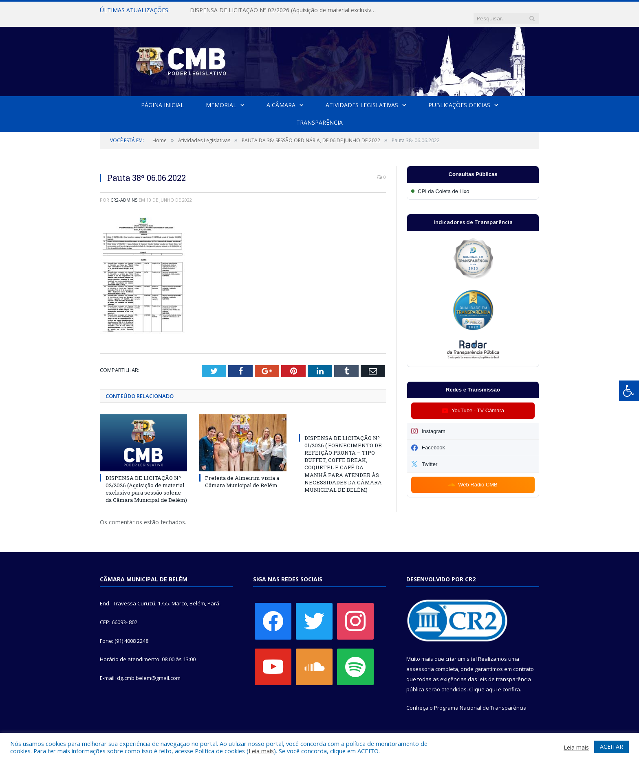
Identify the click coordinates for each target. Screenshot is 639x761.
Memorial (221, 97)
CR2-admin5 (123, 192)
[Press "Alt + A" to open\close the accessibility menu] (629, 390)
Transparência (319, 114)
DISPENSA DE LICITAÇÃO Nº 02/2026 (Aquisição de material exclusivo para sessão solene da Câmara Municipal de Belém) (283, 10)
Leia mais (261, 751)
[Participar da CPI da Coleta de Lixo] (473, 183)
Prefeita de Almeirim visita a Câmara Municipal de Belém (242, 473)
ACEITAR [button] (611, 746)
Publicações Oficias (459, 97)
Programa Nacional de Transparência (480, 699)
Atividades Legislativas (362, 97)
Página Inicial (162, 97)
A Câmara (281, 97)
